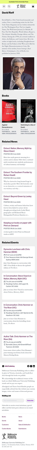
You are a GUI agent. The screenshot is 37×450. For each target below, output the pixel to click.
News (20, 417)
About (20, 420)
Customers (5, 424)
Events (4, 420)
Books (4, 417)
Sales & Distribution (24, 424)
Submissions (22, 428)
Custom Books (6, 428)
